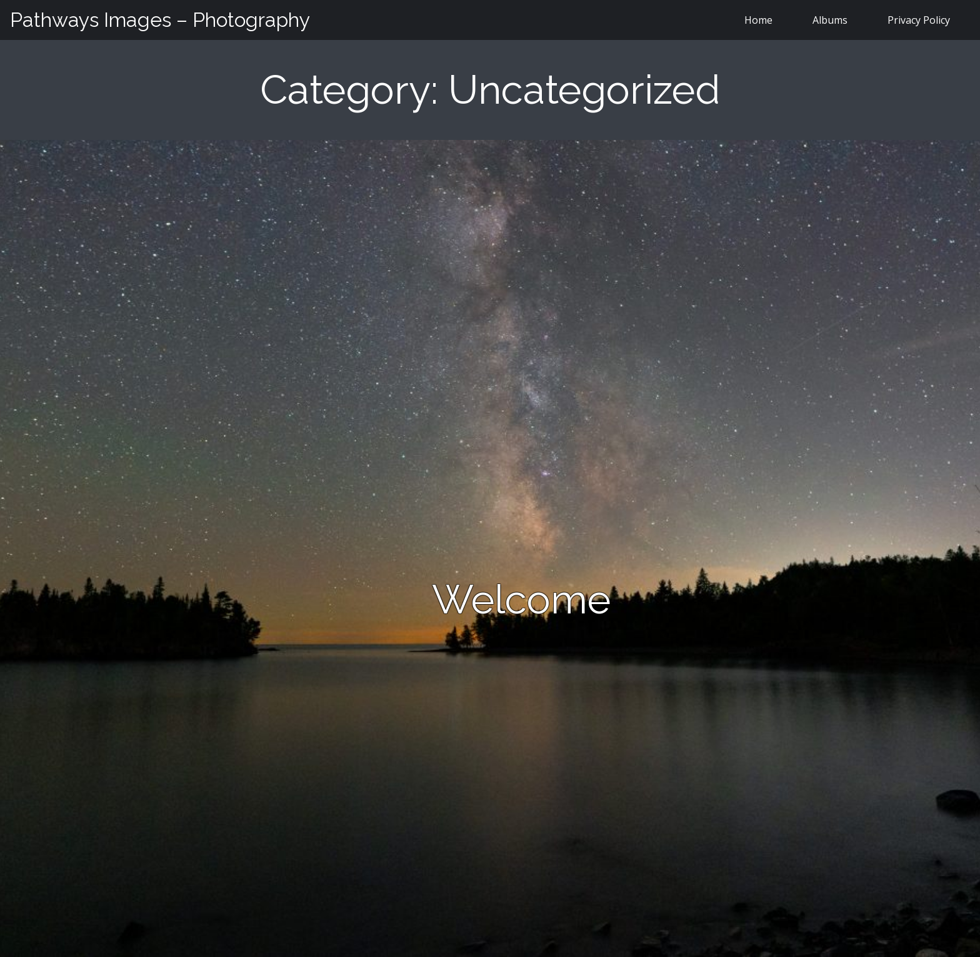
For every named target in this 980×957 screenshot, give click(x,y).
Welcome (521, 599)
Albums (830, 20)
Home (758, 20)
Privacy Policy (919, 20)
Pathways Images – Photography (160, 19)
